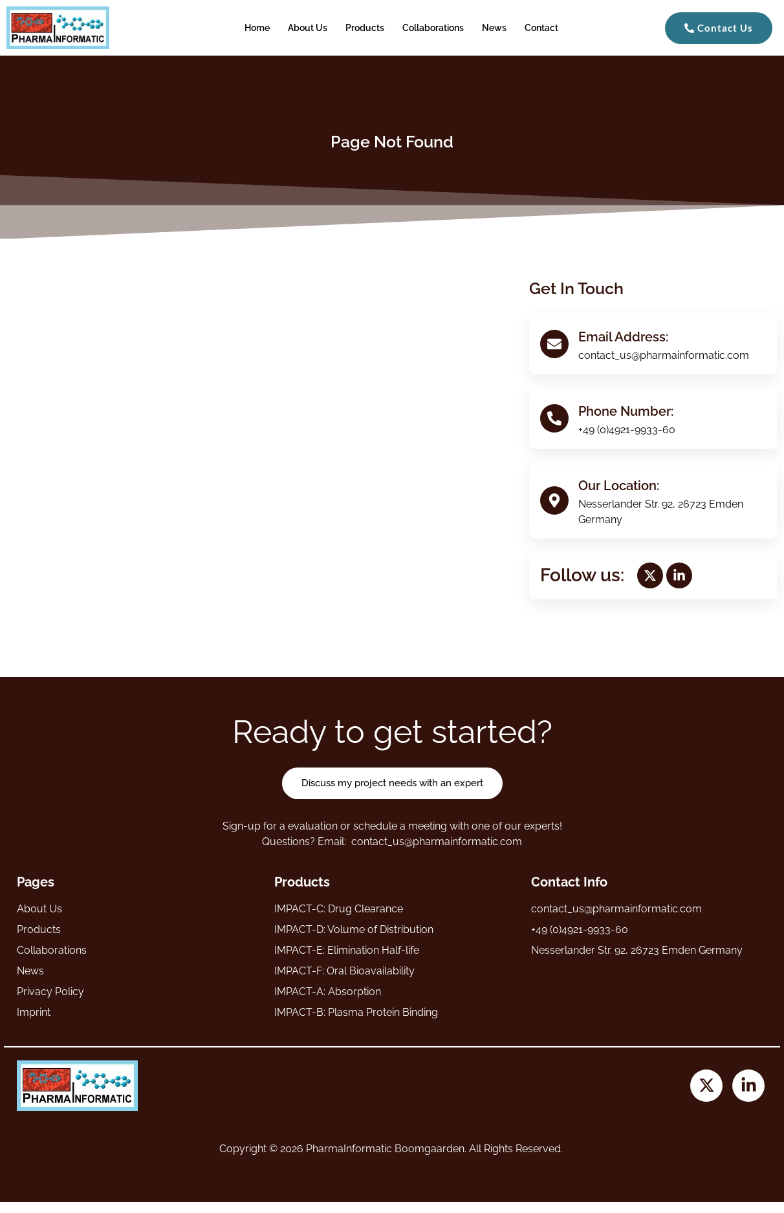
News (494, 28)
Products (364, 28)
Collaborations (433, 28)
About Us (307, 28)
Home (257, 28)
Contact (541, 28)
